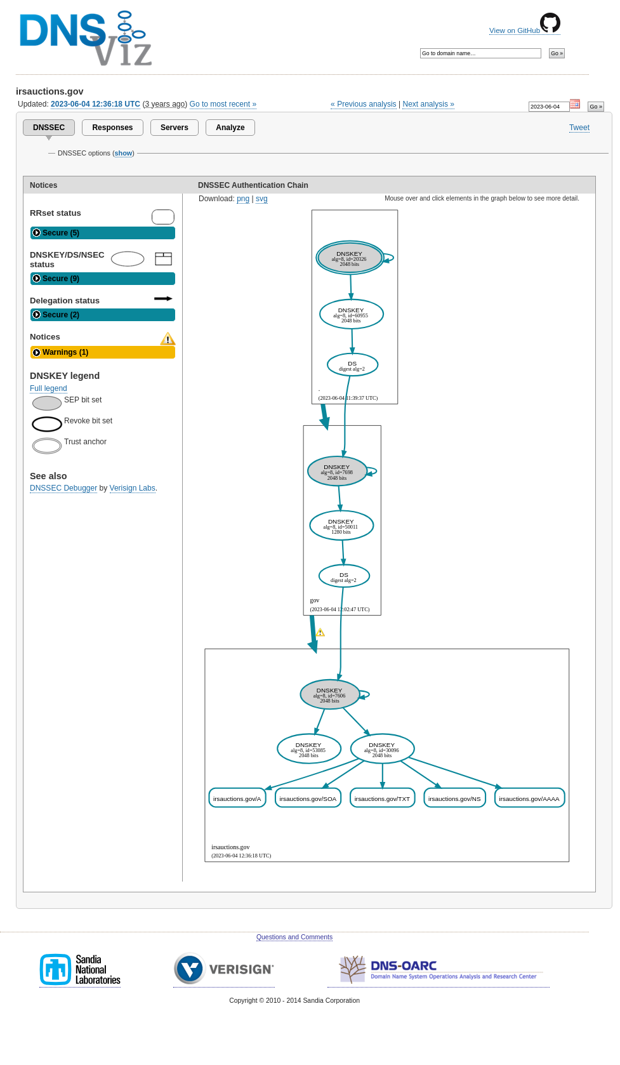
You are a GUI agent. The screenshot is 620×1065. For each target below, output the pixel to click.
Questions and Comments (294, 937)
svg (262, 198)
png (243, 198)
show (124, 153)
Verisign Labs (132, 488)
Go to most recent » (223, 104)
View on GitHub (524, 30)
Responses (112, 127)
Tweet (579, 127)
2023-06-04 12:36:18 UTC (95, 104)
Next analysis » (428, 104)
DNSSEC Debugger (63, 488)
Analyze (230, 127)
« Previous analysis (364, 104)
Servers (174, 127)
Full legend (48, 388)
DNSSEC (49, 127)
